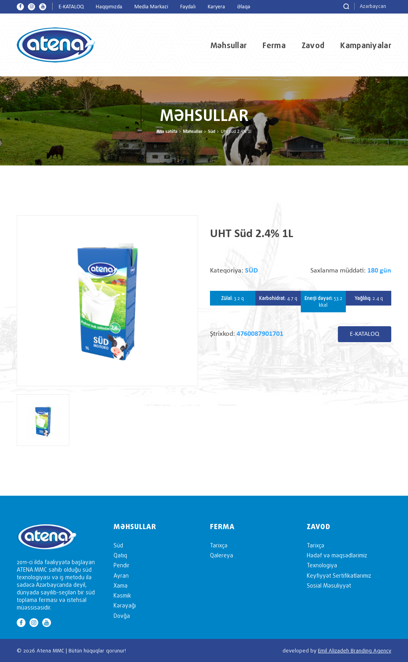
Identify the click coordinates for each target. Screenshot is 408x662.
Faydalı (188, 7)
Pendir (121, 565)
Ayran (121, 575)
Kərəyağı (125, 605)
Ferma (274, 45)
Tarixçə (219, 545)
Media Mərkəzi (151, 7)
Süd (211, 131)
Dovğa (122, 615)
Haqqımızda (109, 7)
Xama (121, 585)
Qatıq (120, 555)
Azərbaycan (373, 6)
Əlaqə (243, 7)
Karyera (216, 7)
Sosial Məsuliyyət (329, 585)
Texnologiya (322, 565)
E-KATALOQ (71, 7)
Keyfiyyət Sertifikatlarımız (339, 575)
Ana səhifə (167, 131)
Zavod (313, 45)
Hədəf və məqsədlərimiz (337, 555)
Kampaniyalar (365, 45)
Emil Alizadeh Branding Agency (354, 650)
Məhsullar (228, 45)
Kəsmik (122, 595)
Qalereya (221, 555)
